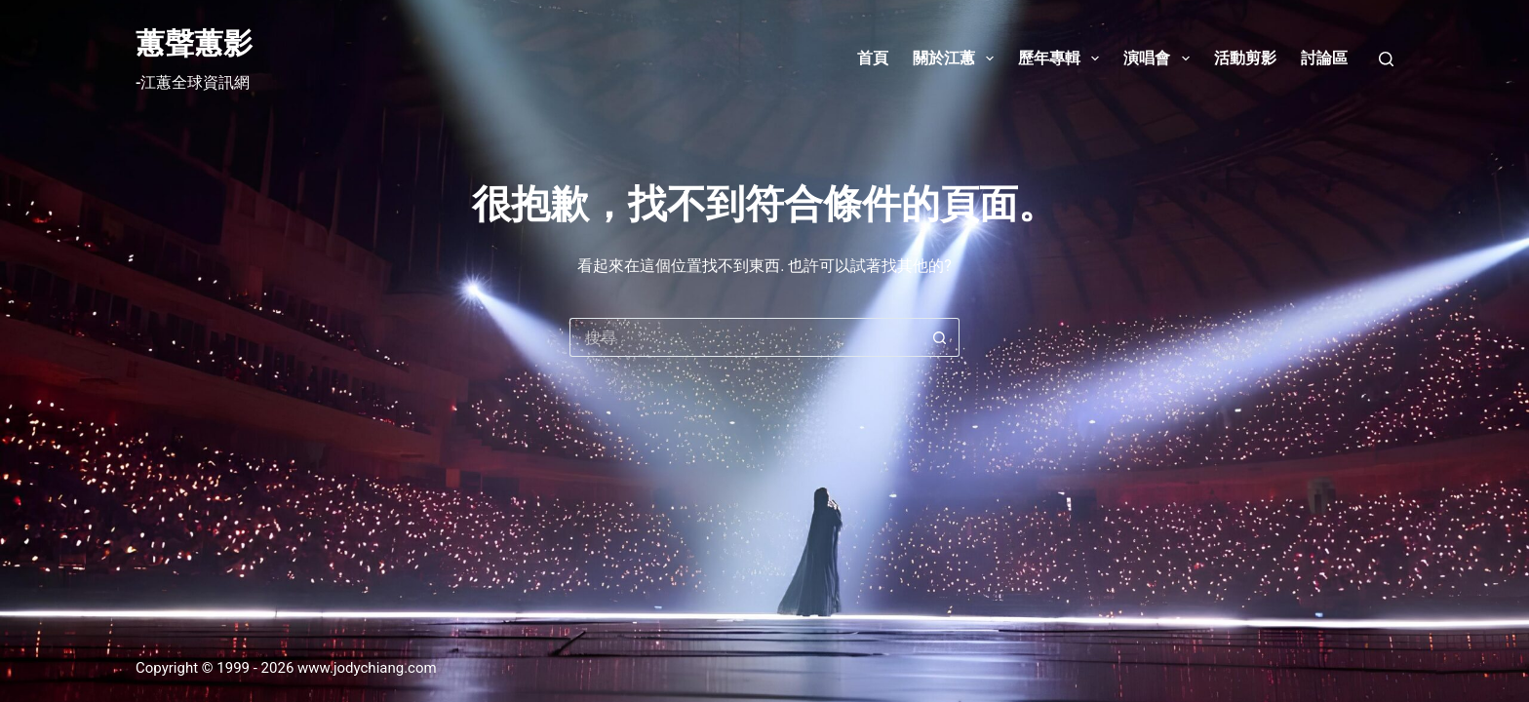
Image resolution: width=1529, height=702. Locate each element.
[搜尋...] (745, 337)
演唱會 (1159, 58)
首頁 (872, 58)
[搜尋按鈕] (940, 337)
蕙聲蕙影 (194, 43)
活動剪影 (1245, 58)
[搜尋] (1386, 59)
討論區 (1324, 58)
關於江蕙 (957, 58)
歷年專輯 (1062, 58)
